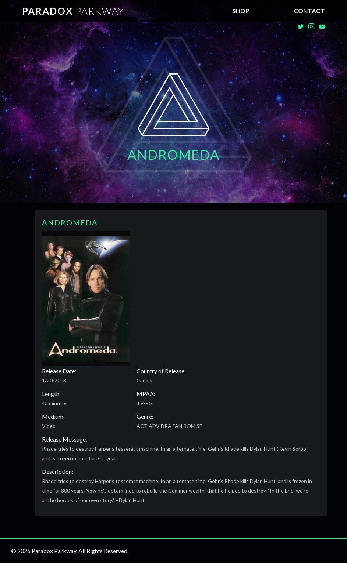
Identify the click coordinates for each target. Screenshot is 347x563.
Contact (309, 11)
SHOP (240, 11)
